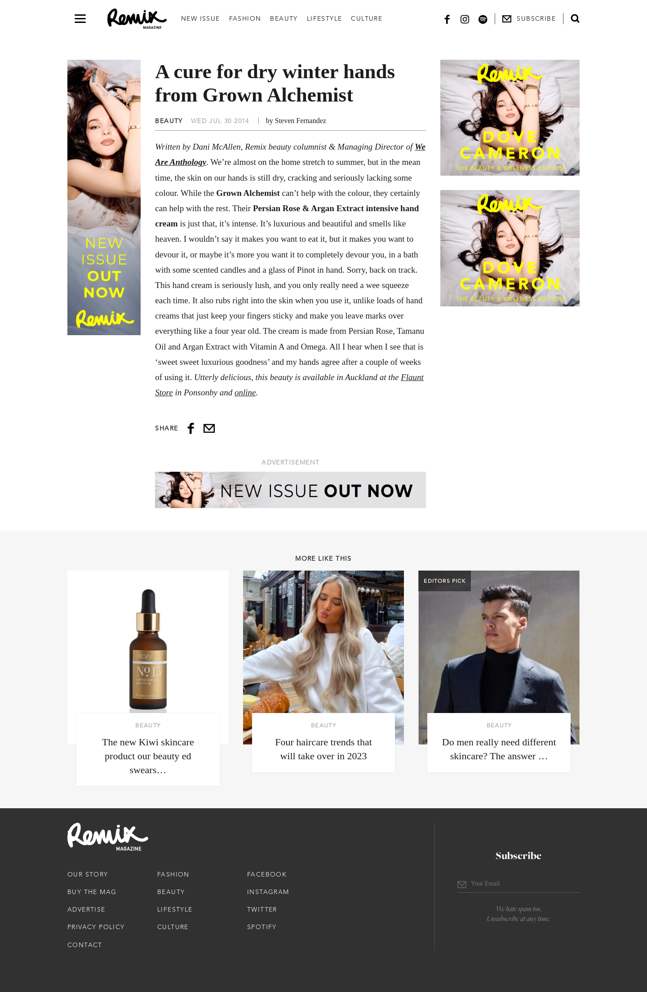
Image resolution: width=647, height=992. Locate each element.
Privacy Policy (96, 927)
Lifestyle (324, 18)
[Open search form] (575, 18)
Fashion (245, 18)
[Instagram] (465, 18)
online (245, 392)
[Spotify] (483, 18)
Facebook (267, 874)
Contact (84, 945)
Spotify (262, 927)
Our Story (87, 874)
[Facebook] (447, 18)
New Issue (200, 18)
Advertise (86, 909)
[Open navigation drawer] (80, 18)
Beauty (283, 18)
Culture (366, 18)
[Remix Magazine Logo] (137, 19)
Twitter (262, 909)
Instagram (268, 892)
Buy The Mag (91, 892)
